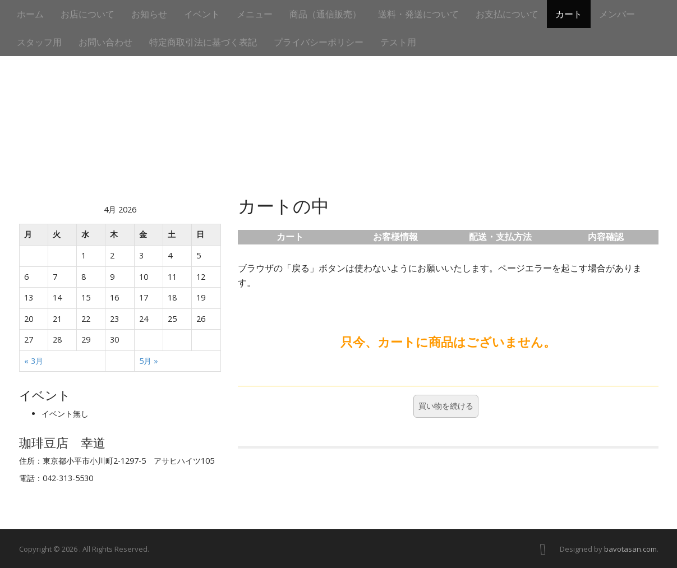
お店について (87, 14)
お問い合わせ (105, 42)
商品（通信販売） (325, 14)
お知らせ (149, 14)
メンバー (617, 14)
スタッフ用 (39, 42)
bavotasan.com (630, 549)
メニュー (255, 14)
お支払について (507, 14)
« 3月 (33, 360)
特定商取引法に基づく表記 (203, 42)
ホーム (30, 14)
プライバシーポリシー (318, 42)
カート (568, 14)
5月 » (148, 360)
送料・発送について (418, 14)
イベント (202, 14)
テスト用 (398, 42)
